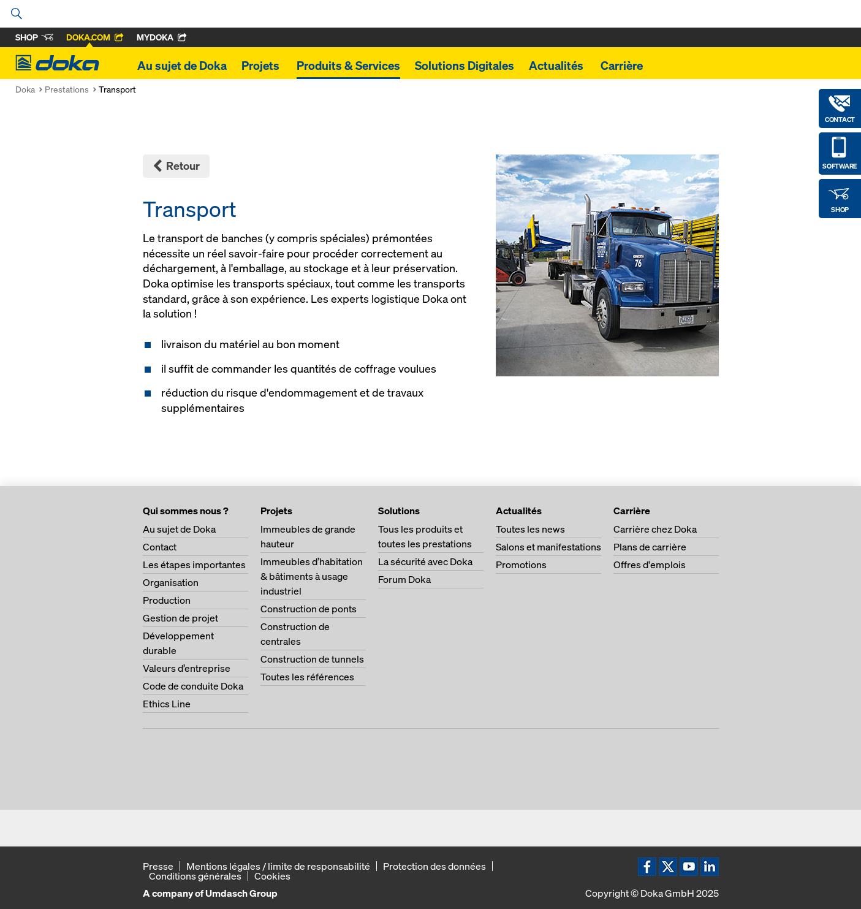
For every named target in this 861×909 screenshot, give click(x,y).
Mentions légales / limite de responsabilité (278, 866)
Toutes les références (307, 676)
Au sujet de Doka (182, 66)
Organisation (171, 582)
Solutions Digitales (464, 66)
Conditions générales (195, 876)
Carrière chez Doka (655, 529)
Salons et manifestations (548, 546)
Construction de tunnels (312, 659)
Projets (261, 66)
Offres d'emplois (649, 564)
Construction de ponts (308, 608)
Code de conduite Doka (193, 686)
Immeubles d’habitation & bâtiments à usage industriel (311, 576)
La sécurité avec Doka (425, 561)
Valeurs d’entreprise (186, 668)
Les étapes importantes (194, 564)
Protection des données (434, 866)
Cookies (272, 876)
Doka (25, 89)
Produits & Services (348, 66)
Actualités (557, 66)
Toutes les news (530, 529)
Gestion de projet (180, 618)
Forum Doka (404, 579)
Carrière (623, 66)
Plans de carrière (649, 546)
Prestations (67, 89)
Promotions (521, 564)
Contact (159, 546)
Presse (158, 866)
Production (167, 600)
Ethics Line (167, 703)
